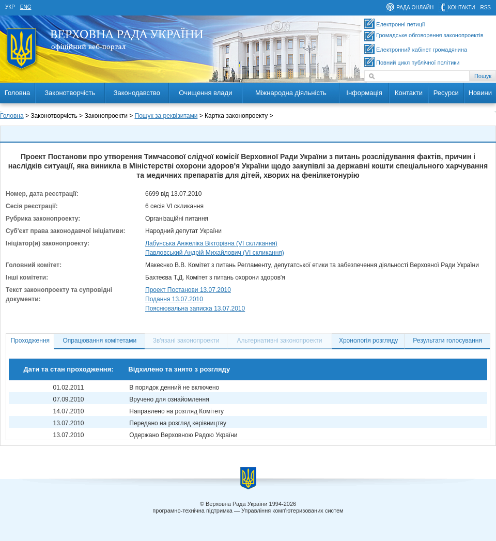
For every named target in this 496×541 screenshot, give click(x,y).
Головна (17, 93)
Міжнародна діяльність (291, 93)
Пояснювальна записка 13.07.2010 (195, 308)
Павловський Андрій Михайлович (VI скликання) (214, 252)
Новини (480, 93)
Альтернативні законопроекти (279, 340)
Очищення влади (205, 93)
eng (26, 7)
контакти (461, 7)
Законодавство (137, 93)
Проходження (30, 340)
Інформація (364, 93)
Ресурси (446, 93)
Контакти (409, 93)
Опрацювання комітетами (100, 340)
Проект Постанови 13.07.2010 (188, 289)
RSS (485, 7)
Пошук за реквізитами (166, 115)
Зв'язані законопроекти (186, 340)
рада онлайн (414, 7)
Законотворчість (69, 93)
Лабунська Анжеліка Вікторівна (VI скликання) (211, 243)
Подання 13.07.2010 (174, 299)
